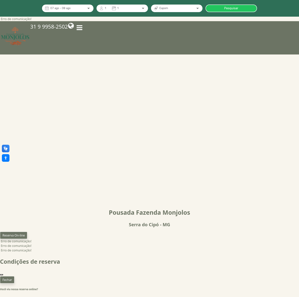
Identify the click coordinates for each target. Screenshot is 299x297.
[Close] (1, 270)
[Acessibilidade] (5, 158)
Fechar (7, 275)
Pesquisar (231, 8)
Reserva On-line (13, 235)
